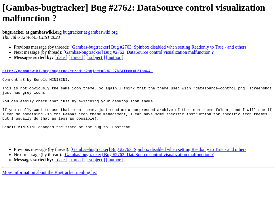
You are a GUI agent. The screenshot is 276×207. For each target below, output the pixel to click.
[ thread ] (76, 57)
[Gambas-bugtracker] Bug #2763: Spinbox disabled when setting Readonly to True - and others (158, 47)
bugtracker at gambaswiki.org (90, 32)
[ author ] (114, 57)
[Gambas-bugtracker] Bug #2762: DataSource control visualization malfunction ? (138, 52)
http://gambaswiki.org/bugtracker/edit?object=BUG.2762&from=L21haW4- (77, 71)
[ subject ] (96, 57)
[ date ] (60, 57)
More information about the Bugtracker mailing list (49, 186)
